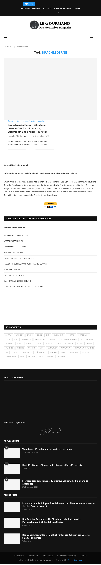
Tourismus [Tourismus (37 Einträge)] (10, 358)
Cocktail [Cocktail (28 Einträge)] (72, 335)
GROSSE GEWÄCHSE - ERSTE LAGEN (19, 258)
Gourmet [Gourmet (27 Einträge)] (54, 340)
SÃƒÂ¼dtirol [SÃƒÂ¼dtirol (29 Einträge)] (65, 353)
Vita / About (46, 8)
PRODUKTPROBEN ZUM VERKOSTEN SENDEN (23, 286)
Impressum (36, 8)
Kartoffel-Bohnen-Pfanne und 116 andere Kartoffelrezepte (52, 466)
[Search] (95, 38)
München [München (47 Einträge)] (29, 349)
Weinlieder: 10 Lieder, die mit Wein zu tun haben (47, 450)
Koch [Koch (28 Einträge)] (76, 344)
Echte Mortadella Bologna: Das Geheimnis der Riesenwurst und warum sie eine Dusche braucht (59, 506)
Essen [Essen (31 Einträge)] (8, 340)
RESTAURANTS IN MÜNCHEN (16, 235)
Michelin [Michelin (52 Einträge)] (40, 349)
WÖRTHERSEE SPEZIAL (13, 241)
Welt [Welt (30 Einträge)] (67, 358)
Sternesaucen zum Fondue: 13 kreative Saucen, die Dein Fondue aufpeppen (55, 483)
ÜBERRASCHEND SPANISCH (15, 275)
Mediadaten (25, 8)
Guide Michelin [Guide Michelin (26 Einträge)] (11, 344)
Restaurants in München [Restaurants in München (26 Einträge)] (15, 353)
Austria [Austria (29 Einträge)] (8, 335)
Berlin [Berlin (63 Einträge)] (40, 335)
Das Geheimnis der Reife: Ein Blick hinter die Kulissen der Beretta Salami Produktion (56, 537)
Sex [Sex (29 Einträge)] (30, 353)
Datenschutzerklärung (62, 8)
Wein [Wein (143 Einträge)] (47, 358)
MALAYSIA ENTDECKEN (14, 252)
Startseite (8, 47)
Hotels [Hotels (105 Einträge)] (45, 344)
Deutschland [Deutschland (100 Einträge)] (85, 335)
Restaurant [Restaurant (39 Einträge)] (73, 349)
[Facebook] (40, 12)
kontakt (77, 8)
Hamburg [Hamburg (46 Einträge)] (25, 344)
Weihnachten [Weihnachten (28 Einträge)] (36, 358)
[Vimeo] (58, 12)
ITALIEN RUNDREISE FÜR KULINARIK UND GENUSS (25, 264)
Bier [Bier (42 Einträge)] (48, 335)
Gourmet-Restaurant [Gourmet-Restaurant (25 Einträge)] (70, 340)
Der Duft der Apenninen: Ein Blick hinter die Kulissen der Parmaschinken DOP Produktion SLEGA (52, 521)
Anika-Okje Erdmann (19, 136)
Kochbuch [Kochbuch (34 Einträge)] (87, 344)
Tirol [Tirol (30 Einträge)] (89, 353)
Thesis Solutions (75, 561)
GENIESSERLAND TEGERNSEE (16, 247)
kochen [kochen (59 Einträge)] (9, 349)
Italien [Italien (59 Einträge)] (55, 344)
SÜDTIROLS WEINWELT (14, 269)
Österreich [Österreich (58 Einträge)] (87, 358)
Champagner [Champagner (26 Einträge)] (60, 335)
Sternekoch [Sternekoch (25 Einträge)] (51, 353)
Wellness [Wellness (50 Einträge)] (57, 358)
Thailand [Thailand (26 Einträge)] (78, 353)
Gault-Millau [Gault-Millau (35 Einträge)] (41, 340)
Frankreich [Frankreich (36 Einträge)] (27, 340)
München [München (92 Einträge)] (52, 349)
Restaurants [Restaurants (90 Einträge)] (87, 349)
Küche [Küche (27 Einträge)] (18, 349)
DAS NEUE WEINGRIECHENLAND (18, 281)
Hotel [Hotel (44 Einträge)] (35, 344)
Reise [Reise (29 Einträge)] (62, 349)
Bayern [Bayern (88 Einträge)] (30, 335)
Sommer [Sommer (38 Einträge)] (40, 353)
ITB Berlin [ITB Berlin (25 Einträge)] (66, 344)
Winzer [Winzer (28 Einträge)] (76, 358)
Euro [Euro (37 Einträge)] (16, 340)
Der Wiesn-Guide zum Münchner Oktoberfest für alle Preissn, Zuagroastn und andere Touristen (27, 128)
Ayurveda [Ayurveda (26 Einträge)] (19, 335)
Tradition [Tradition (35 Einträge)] (22, 358)
